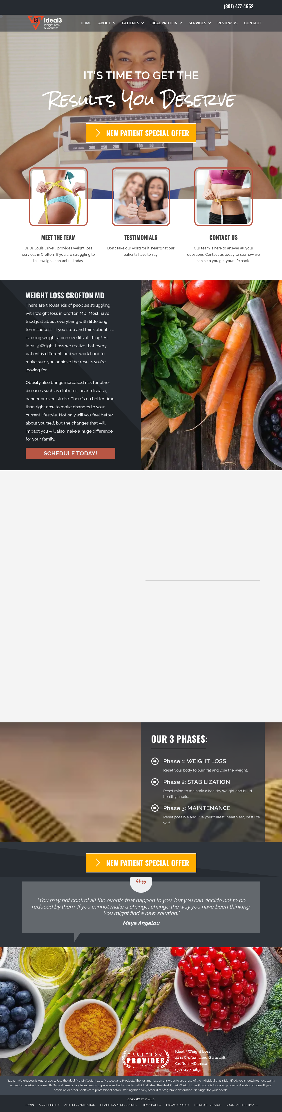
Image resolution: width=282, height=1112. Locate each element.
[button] (70, 453)
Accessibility (49, 1105)
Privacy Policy (177, 1105)
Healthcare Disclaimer (118, 1105)
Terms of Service (207, 1105)
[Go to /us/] (58, 216)
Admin (29, 1105)
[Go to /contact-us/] (223, 216)
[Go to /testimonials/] (141, 213)
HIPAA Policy (151, 1105)
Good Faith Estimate (242, 1105)
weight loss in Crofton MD (61, 313)
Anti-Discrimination (79, 1105)
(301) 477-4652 (238, 6)
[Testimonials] (141, 907)
